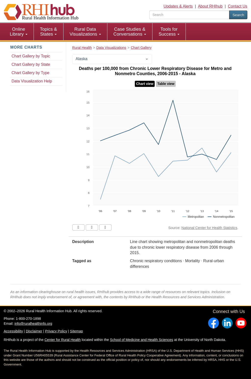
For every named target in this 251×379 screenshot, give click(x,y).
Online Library (18, 32)
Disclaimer (34, 331)
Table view (166, 84)
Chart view (144, 84)
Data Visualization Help (32, 81)
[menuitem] (19, 31)
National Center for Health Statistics (209, 228)
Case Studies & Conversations (129, 32)
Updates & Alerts (178, 6)
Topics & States (48, 32)
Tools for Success (169, 32)
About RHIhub (210, 6)
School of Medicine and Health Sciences (141, 340)
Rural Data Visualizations (85, 32)
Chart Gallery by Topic (31, 56)
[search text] (189, 15)
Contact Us (237, 6)
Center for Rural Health (62, 340)
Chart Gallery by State (31, 64)
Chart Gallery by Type (30, 73)
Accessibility (13, 331)
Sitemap (76, 331)
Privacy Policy (56, 331)
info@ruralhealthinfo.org (33, 323)
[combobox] (112, 59)
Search (238, 15)
